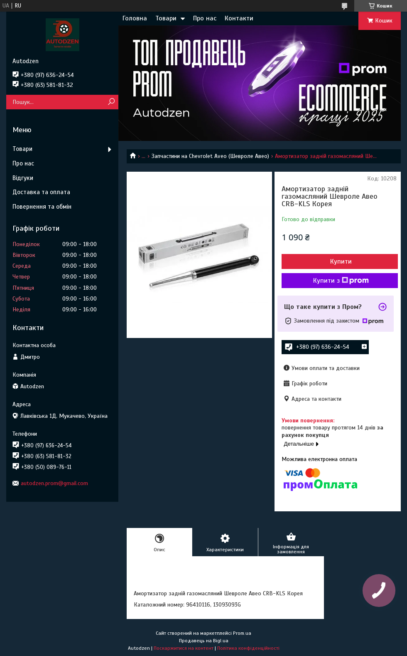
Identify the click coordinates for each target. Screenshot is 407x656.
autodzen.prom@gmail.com (54, 483)
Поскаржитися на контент (183, 648)
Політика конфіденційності (248, 648)
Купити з (341, 280)
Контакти (239, 18)
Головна (135, 18)
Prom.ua (242, 633)
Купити (341, 261)
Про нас (204, 18)
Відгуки (22, 178)
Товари (166, 18)
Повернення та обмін (41, 206)
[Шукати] (111, 102)
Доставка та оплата (41, 192)
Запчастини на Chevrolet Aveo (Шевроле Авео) (210, 156)
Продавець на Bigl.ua (203, 641)
